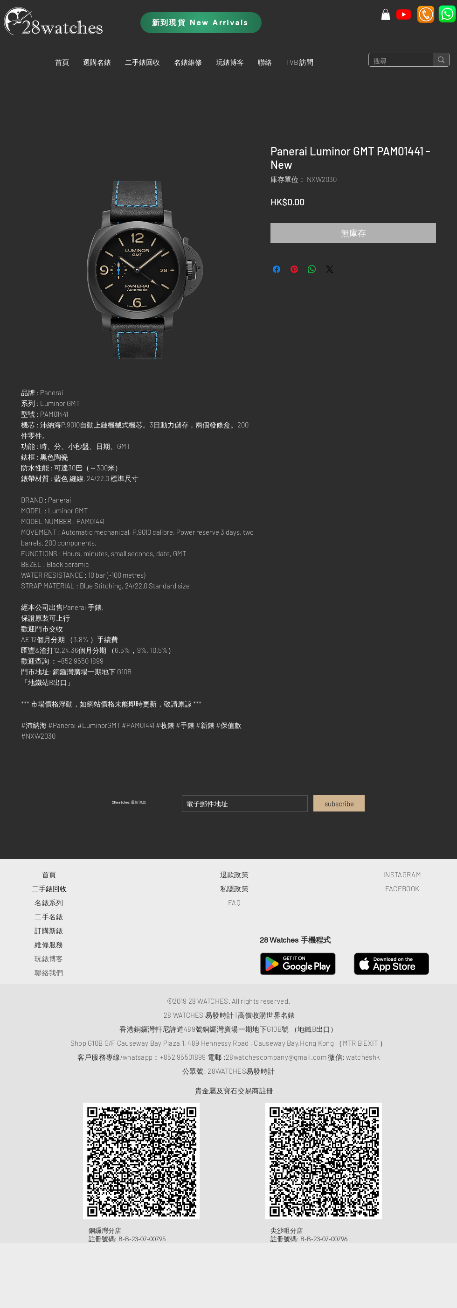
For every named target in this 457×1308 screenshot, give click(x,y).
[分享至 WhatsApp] (312, 269)
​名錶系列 (49, 902)
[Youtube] (403, 14)
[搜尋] (393, 61)
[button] (97, 62)
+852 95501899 (183, 1057)
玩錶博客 (49, 958)
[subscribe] (339, 803)
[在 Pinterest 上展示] (294, 269)
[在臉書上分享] (276, 269)
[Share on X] (329, 269)
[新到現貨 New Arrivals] (201, 22)
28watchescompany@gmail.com (276, 1057)
